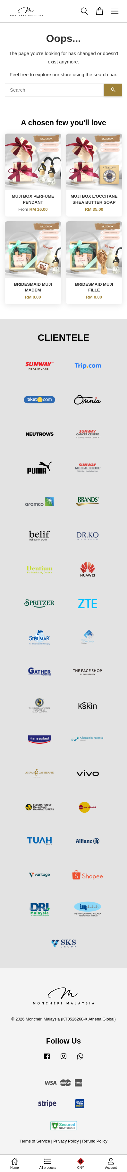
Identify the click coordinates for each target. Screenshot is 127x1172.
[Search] (54, 90)
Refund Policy (94, 1141)
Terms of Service (35, 1141)
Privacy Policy (66, 1141)
